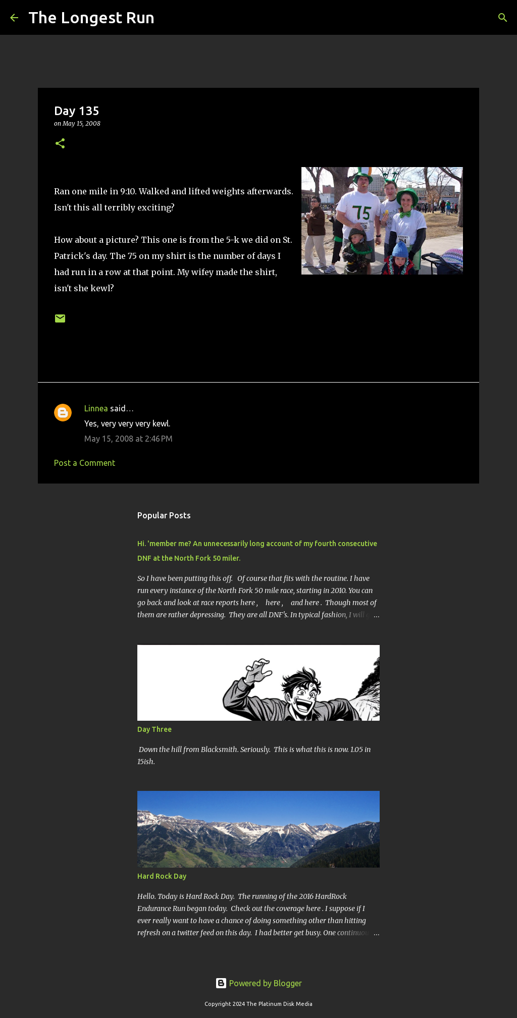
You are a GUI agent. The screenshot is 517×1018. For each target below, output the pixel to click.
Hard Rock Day (161, 876)
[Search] (169, 18)
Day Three (154, 729)
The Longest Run (91, 17)
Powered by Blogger (258, 983)
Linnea (96, 408)
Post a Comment (84, 462)
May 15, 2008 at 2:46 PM (128, 438)
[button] (60, 144)
